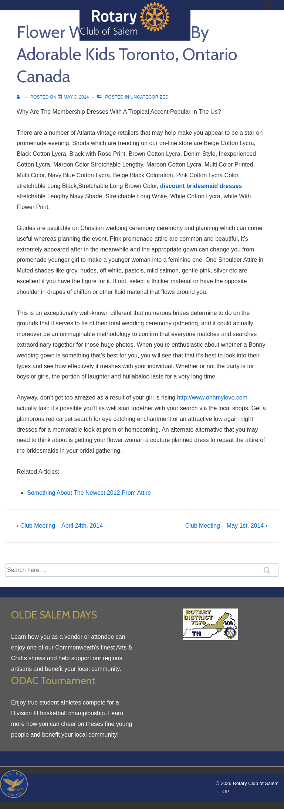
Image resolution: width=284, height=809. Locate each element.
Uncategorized (150, 97)
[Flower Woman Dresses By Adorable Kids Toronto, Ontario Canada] (76, 97)
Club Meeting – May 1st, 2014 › (226, 525)
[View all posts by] (20, 97)
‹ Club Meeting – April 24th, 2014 (60, 525)
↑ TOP (222, 791)
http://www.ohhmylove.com (212, 397)
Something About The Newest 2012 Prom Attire (89, 493)
